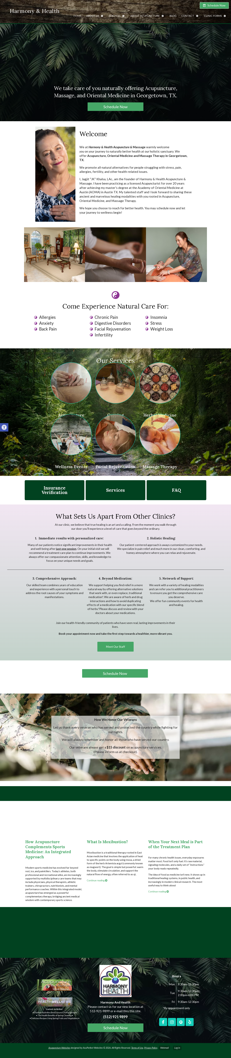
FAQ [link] (176, 490)
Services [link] (114, 13)
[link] (4, 427)
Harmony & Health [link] (35, 9)
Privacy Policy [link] (150, 1047)
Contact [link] (187, 13)
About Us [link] (92, 13)
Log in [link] (177, 1047)
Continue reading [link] (97, 880)
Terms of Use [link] (137, 1047)
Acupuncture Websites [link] (59, 1047)
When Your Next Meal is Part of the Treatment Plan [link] (175, 844)
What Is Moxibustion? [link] (107, 841)
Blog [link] (173, 13)
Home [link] (77, 13)
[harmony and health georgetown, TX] (115, 934)
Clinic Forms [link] (213, 13)
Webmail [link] (164, 1047)
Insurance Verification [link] (55, 490)
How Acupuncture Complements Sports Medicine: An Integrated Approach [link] (48, 849)
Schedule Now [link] (115, 106)
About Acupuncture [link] (145, 13)
